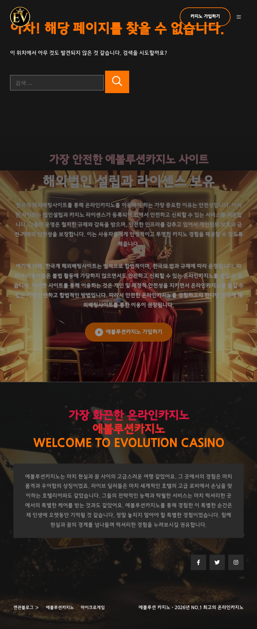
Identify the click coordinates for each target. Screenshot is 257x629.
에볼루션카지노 (60, 608)
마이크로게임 (93, 608)
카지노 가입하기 (205, 16)
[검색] (117, 82)
